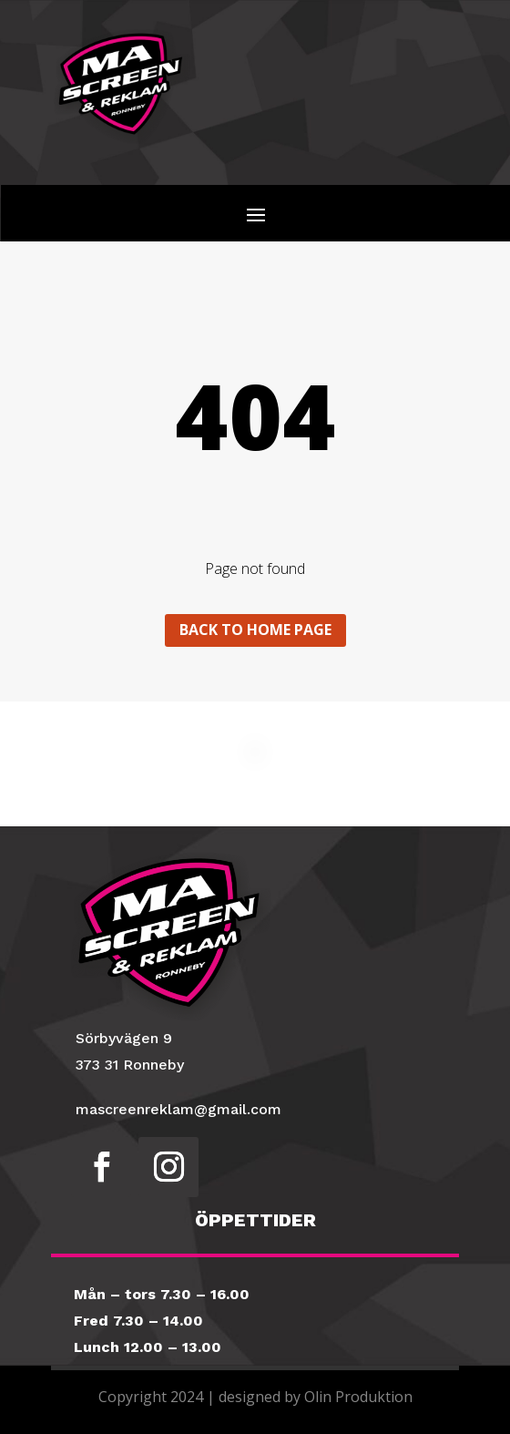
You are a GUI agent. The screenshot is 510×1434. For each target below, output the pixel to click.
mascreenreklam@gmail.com (178, 1109)
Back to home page (255, 630)
